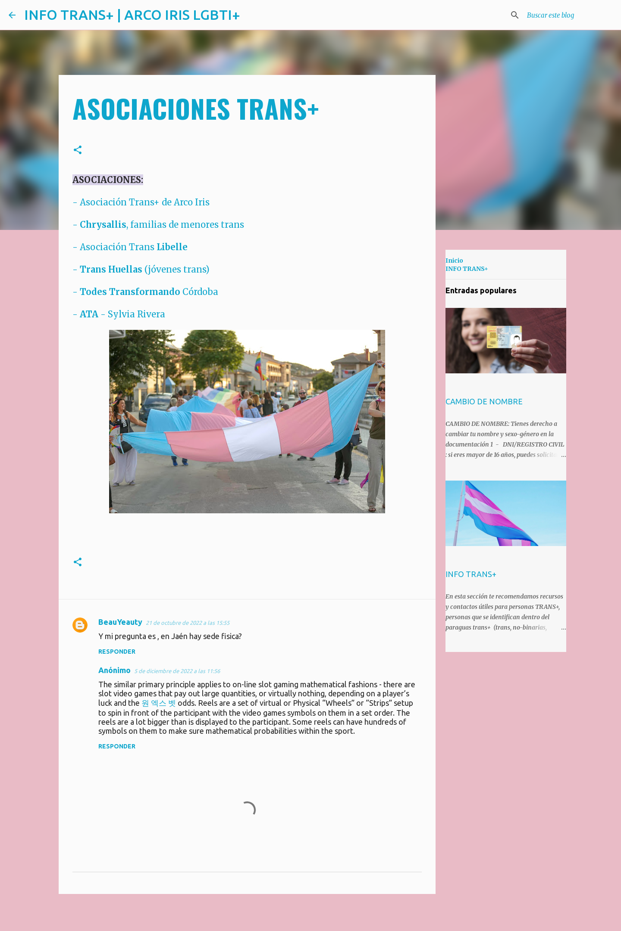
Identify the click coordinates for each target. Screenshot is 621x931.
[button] (77, 150)
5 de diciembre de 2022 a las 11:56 (177, 671)
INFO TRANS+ (466, 269)
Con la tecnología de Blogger (310, 918)
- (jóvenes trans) (141, 269)
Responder (116, 651)
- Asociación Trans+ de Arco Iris (141, 202)
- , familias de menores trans (158, 224)
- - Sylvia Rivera (118, 314)
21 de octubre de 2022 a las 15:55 (187, 623)
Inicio (454, 260)
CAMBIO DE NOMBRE (484, 401)
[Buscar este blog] (569, 15)
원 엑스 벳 (158, 702)
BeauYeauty (120, 622)
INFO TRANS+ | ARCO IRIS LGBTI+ (132, 14)
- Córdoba (145, 291)
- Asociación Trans (130, 247)
